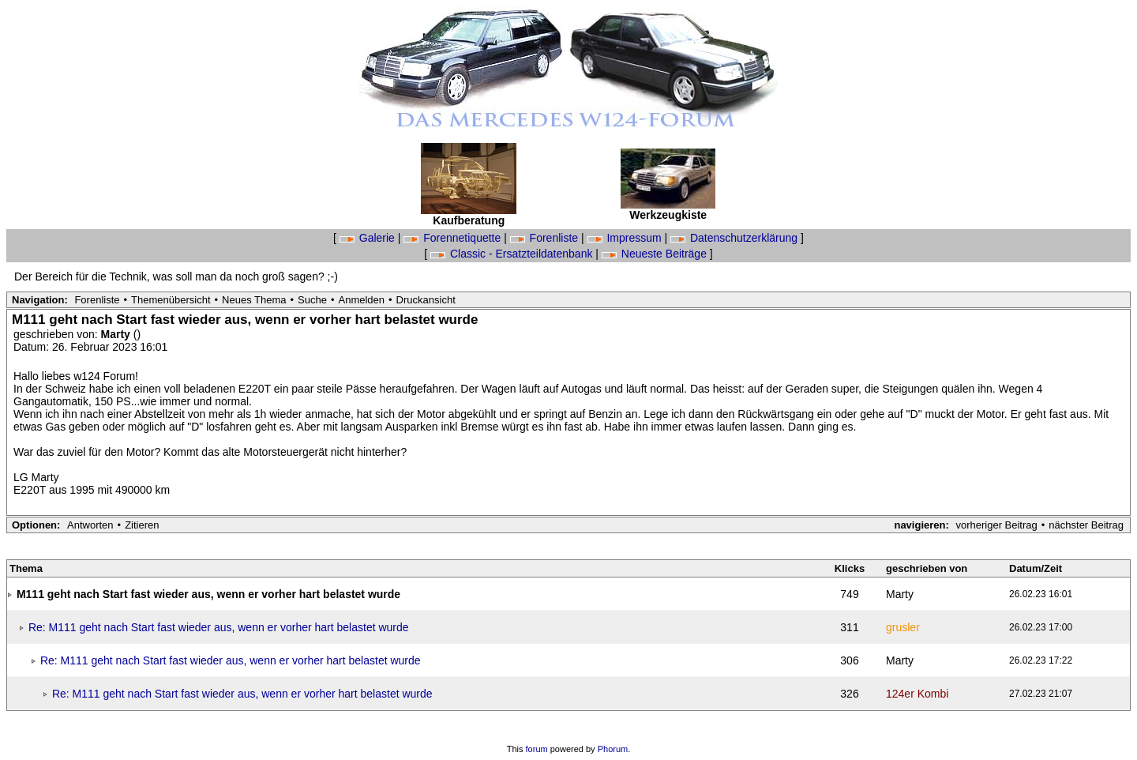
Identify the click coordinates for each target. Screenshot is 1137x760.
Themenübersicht (170, 300)
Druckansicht (426, 300)
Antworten (90, 525)
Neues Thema (254, 300)
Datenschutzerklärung (735, 237)
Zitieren (142, 525)
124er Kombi (917, 693)
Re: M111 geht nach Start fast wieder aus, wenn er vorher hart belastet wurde (218, 627)
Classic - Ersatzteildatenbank (512, 253)
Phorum (613, 749)
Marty (117, 334)
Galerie (369, 237)
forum (537, 749)
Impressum (626, 237)
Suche (312, 300)
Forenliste (545, 237)
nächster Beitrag (1086, 525)
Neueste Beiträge (656, 253)
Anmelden (362, 300)
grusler (903, 627)
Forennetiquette (453, 237)
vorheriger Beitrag (996, 525)
